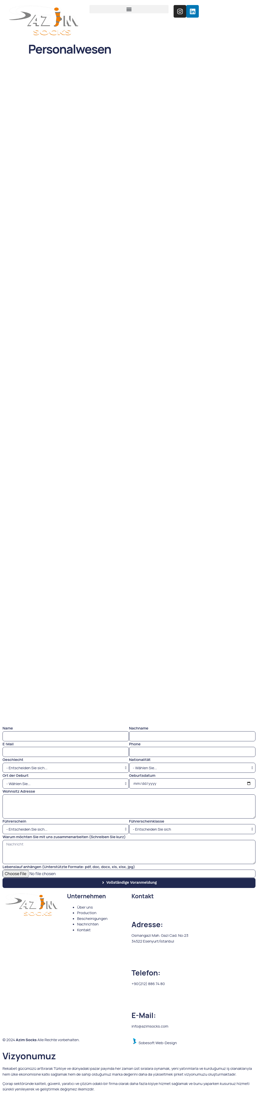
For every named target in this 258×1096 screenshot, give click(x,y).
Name (8, 728)
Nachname (138, 728)
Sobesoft (143, 1042)
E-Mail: (144, 1015)
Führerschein (14, 821)
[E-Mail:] (138, 1001)
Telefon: (146, 973)
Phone (135, 744)
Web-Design (166, 1042)
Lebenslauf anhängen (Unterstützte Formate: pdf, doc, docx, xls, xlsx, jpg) (69, 866)
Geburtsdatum (142, 775)
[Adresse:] (138, 911)
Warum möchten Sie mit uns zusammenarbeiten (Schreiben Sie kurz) (64, 836)
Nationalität (140, 759)
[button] (129, 9)
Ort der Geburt (15, 775)
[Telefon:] (138, 959)
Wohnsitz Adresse (19, 791)
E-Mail (8, 744)
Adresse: (147, 924)
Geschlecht (13, 759)
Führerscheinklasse (146, 821)
